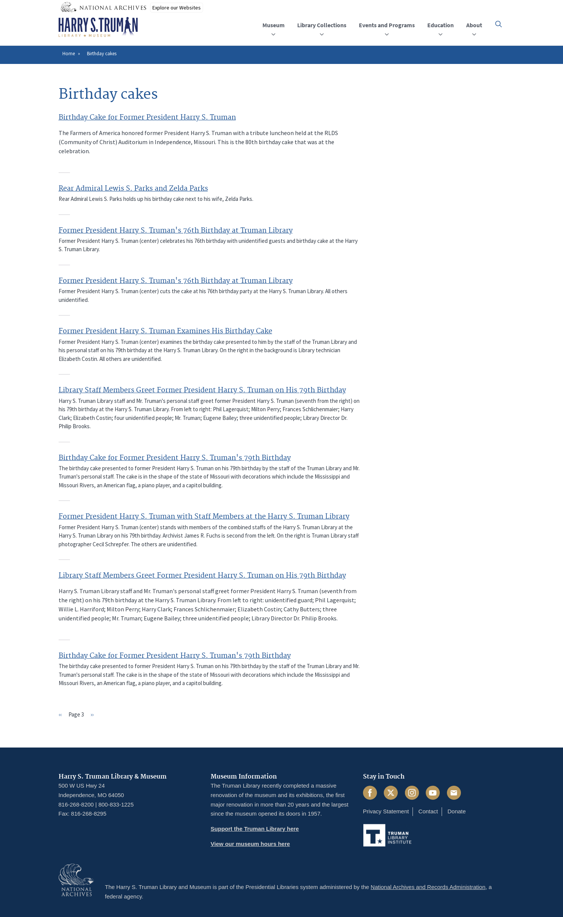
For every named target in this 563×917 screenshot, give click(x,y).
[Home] (98, 27)
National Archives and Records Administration (428, 887)
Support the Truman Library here (255, 828)
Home (68, 53)
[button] (498, 24)
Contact (428, 811)
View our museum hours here (250, 844)
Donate (456, 811)
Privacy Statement (386, 811)
